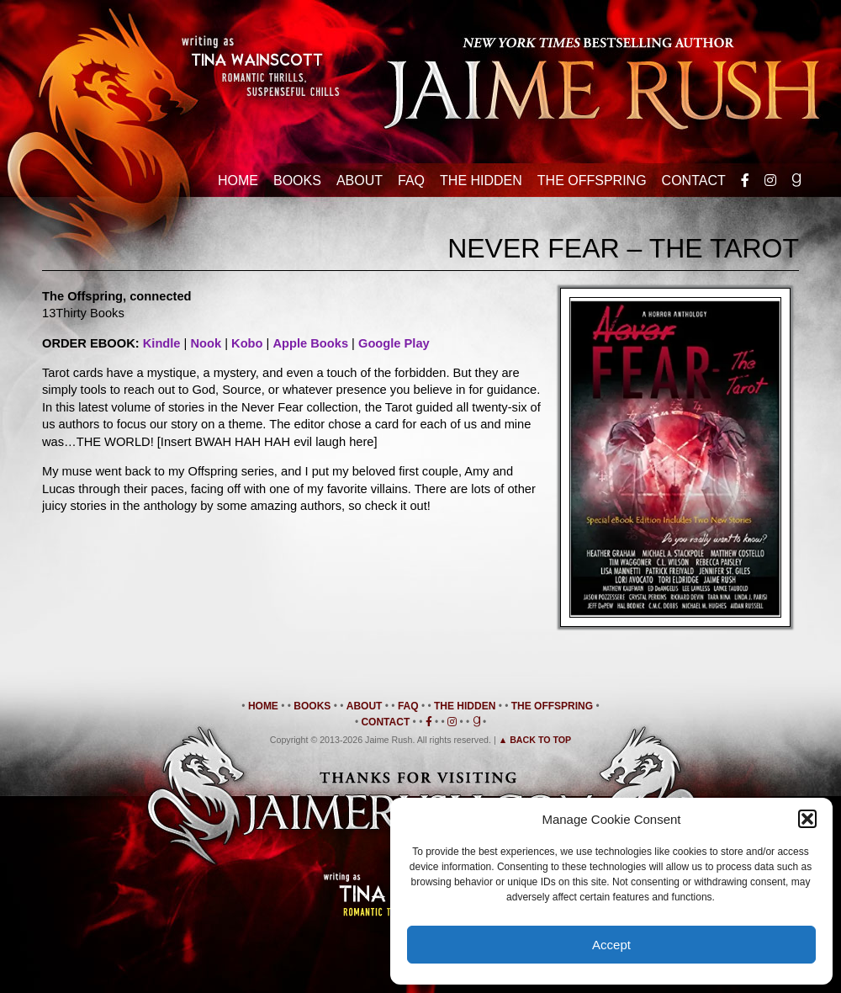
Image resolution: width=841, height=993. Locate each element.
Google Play (394, 343)
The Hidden (481, 180)
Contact (694, 180)
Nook (205, 343)
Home (238, 180)
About (359, 180)
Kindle (162, 343)
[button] (807, 818)
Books (297, 180)
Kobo (246, 343)
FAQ (411, 180)
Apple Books (310, 343)
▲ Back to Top (535, 740)
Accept (611, 944)
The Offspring (592, 180)
